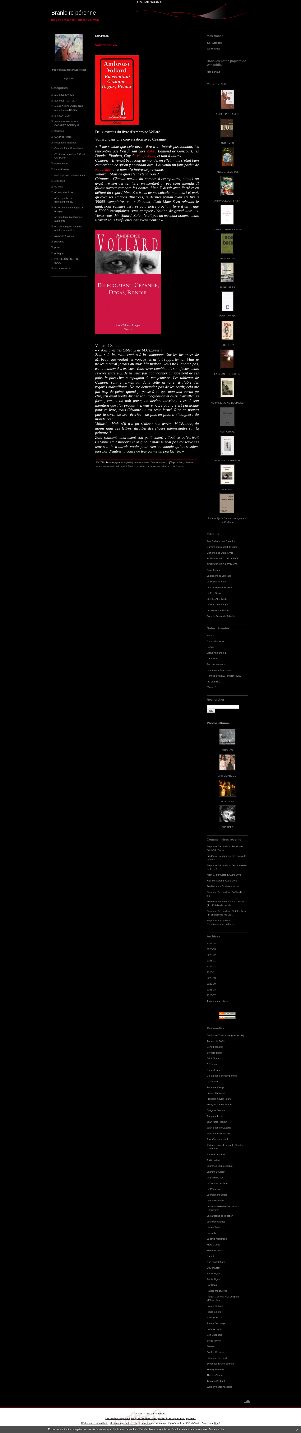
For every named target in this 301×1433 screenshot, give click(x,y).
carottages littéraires (65, 142)
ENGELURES (227, 287)
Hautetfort (160, 1413)
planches (59, 241)
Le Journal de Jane (217, 1183)
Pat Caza (212, 1284)
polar (57, 247)
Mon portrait (213, 71)
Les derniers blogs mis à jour (119, 1418)
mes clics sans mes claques (69, 175)
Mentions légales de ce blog (124, 1423)
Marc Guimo (213, 1244)
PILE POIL (227, 489)
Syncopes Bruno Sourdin (220, 1363)
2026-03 (211, 949)
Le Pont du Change (217, 604)
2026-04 (211, 943)
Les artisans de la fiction (220, 1215)
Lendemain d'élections (219, 670)
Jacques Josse (215, 1116)
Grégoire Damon (216, 1110)
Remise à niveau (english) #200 (224, 675)
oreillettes (59, 180)
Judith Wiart (213, 1160)
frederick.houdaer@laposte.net (69, 69)
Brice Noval (213, 1058)
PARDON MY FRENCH (227, 460)
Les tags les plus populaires (181, 1418)
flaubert (131, 466)
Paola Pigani (214, 1273)
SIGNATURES (62, 268)
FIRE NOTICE (227, 316)
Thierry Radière (215, 1369)
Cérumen (212, 1064)
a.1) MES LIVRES (64, 94)
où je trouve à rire (63, 192)
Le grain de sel (215, 1177)
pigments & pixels (64, 236)
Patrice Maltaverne (217, 1290)
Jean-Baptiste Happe (218, 1133)
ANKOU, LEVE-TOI (227, 171)
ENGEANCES (227, 258)
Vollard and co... (107, 45)
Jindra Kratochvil (216, 1154)
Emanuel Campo (216, 1087)
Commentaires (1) (159, 462)
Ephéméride (61, 163)
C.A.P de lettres (62, 136)
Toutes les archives (217, 1001)
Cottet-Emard (214, 1070)
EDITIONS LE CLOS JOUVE (222, 558)
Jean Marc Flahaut (217, 1121)
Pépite (210, 646)
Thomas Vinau (215, 1375)
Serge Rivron (214, 1340)
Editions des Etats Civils (220, 552)
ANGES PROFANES (227, 114)
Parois (210, 635)
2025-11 (211, 972)
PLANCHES (227, 801)
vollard (180, 462)
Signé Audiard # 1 (216, 652)
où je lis (58, 186)
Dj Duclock (212, 1081)
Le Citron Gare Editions (219, 587)
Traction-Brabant (216, 1381)
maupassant (154, 466)
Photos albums (218, 723)
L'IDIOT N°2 (227, 345)
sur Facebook (214, 42)
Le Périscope (214, 1189)
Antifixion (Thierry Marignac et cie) (225, 1035)
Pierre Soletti (214, 1311)
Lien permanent (141, 462)
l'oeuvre (180, 466)
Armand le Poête (216, 1041)
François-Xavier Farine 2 (220, 1104)
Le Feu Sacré (214, 593)
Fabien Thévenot (216, 1093)
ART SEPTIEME (227, 775)
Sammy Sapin (214, 1329)
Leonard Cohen (215, 1200)
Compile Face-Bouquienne (68, 148)
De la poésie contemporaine (222, 1075)
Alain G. (211, 874)
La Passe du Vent (216, 581)
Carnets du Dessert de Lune (222, 546)
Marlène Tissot (215, 1250)
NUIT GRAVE (227, 431)
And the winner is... (217, 664)
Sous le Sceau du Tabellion (221, 616)
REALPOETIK (214, 1317)
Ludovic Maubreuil (217, 1238)
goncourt (114, 466)
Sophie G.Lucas (215, 1352)
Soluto (210, 1346)
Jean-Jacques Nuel (217, 1139)
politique (59, 253)
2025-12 (211, 966)
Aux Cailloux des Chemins (221, 541)
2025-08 (211, 989)
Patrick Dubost (215, 1306)
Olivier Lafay (213, 1267)
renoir (106, 466)
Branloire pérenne (73, 13)
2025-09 (211, 983)
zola (173, 466)
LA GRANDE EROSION (227, 374)
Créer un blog (143, 1413)
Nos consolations (216, 1262)
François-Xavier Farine (219, 1098)
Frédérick (212, 886)
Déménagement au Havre (221, 924)
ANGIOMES (227, 143)
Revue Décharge (216, 1323)
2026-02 (211, 955)
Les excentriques (216, 1221)
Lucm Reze (213, 1233)
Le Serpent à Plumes (218, 610)
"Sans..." (211, 687)
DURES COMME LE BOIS (227, 229)
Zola (150, 151)
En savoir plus (216, 1429)
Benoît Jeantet (215, 1046)
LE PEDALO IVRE (217, 598)
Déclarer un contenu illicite (94, 1423)
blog (216, 1423)
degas (99, 466)
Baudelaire (103, 169)
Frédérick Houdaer (217, 856)
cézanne (189, 462)
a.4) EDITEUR (62, 115)
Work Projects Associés (219, 1386)
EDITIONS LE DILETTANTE (222, 564)
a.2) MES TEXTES (64, 100)
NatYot (210, 1256)
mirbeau (165, 466)
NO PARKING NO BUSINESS (227, 402)
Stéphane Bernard (217, 846)
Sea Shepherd (214, 1334)
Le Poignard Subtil (217, 1194)
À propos (69, 78)
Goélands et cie (230, 886)
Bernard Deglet (215, 1052)
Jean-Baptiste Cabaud (219, 1127)
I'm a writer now (215, 641)
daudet (123, 466)
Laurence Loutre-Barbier (220, 1165)
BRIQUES (227, 750)
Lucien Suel (213, 1227)
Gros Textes (213, 570)
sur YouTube (214, 48)
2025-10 (211, 977)
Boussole (59, 130)
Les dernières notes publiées (151, 1418)
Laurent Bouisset (216, 1171)
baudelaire (142, 466)
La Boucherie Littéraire (219, 575)
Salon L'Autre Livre (230, 874)
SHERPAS (227, 827)
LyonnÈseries (61, 169)
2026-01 (211, 960)
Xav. (209, 880)
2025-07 (211, 995)
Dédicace (212, 658)
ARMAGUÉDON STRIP (227, 200)
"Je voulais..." (214, 681)
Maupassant (145, 155)
